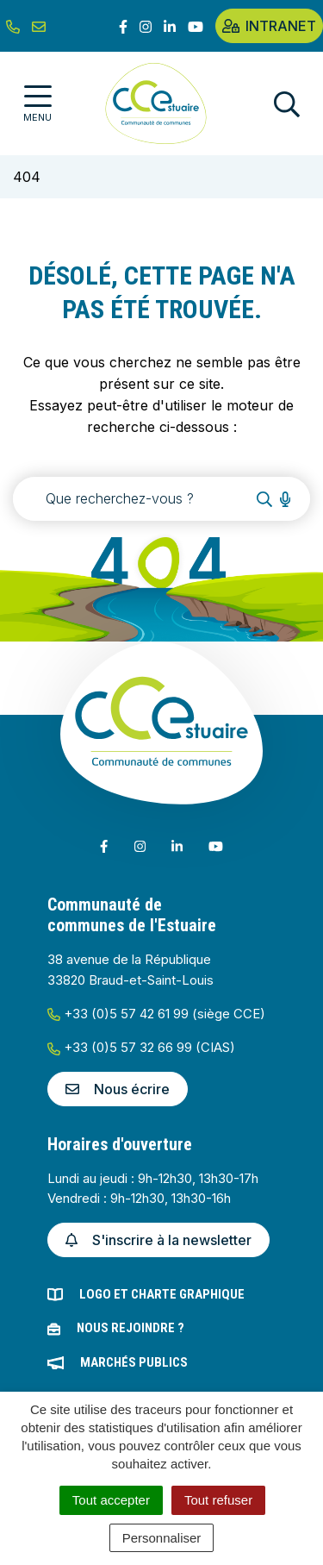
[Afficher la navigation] (37, 104)
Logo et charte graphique (162, 1294)
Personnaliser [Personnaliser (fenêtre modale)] (162, 1538)
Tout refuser (218, 1500)
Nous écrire (117, 1089)
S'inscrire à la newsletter (158, 1240)
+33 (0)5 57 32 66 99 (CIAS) (141, 1047)
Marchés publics (134, 1362)
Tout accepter (111, 1500)
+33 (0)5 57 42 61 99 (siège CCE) (156, 1013)
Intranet (269, 25)
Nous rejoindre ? (130, 1328)
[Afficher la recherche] (287, 104)
